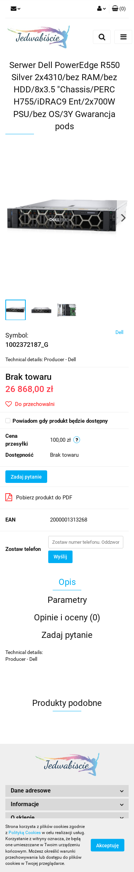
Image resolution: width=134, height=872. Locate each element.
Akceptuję (107, 845)
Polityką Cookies (25, 832)
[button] (119, 9)
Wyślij (60, 556)
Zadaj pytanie (26, 477)
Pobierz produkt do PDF (38, 497)
